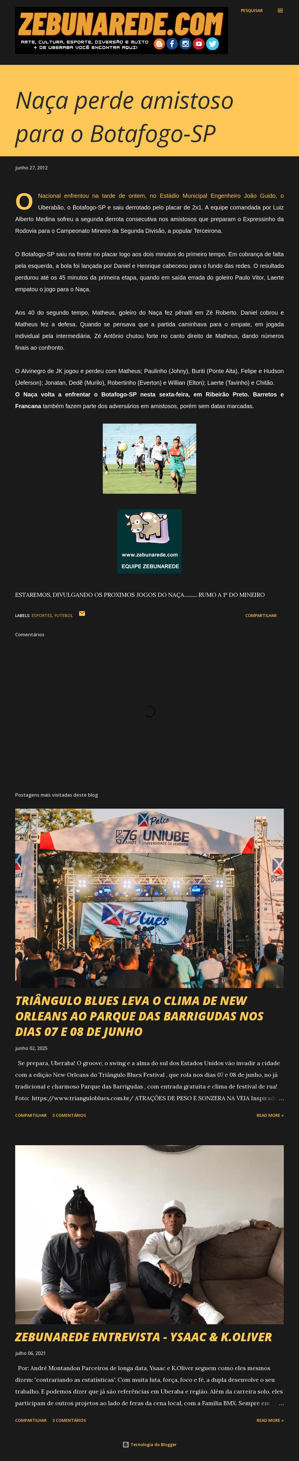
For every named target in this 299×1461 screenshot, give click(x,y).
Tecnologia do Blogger (149, 1444)
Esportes (42, 615)
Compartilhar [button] (261, 615)
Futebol (63, 615)
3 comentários (69, 1115)
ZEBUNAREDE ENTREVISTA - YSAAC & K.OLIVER (143, 1337)
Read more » (270, 1115)
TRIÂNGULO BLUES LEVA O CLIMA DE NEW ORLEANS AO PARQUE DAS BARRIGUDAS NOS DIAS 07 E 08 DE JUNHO (139, 1016)
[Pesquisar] (252, 10)
